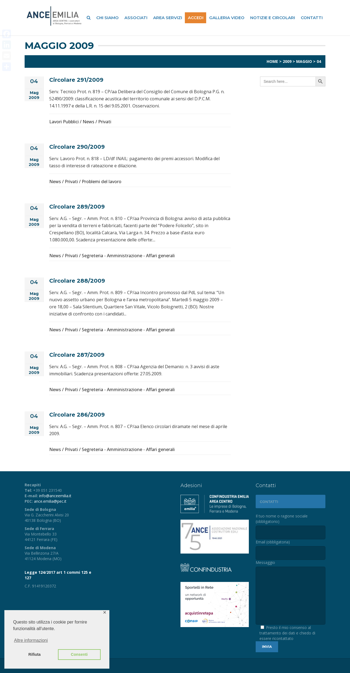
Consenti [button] (79, 654)
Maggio (304, 61)
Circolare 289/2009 (77, 206)
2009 (287, 61)
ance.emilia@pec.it (50, 501)
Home (272, 61)
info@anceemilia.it (55, 495)
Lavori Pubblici (64, 122)
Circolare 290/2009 (77, 147)
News (88, 122)
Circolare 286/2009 (77, 414)
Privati (104, 122)
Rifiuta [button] (34, 654)
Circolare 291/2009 (76, 80)
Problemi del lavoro (101, 182)
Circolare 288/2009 (77, 280)
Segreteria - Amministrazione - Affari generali (128, 256)
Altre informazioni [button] (31, 640)
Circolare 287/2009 (76, 355)
